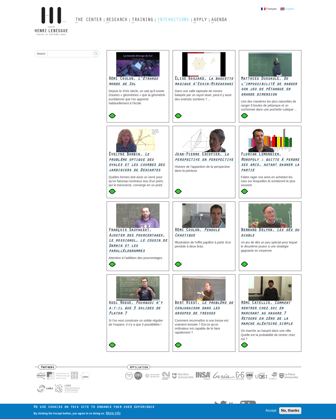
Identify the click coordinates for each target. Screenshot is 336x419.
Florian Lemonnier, (270, 162)
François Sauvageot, (138, 240)
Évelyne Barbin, (137, 162)
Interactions (173, 20)
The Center (88, 20)
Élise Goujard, (204, 81)
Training (142, 20)
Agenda (219, 20)
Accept (271, 412)
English (290, 8)
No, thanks (290, 412)
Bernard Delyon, (270, 232)
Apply (200, 20)
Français (271, 8)
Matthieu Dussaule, (269, 87)
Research (116, 20)
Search (41, 53)
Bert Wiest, (204, 308)
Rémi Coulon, (133, 81)
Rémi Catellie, (266, 313)
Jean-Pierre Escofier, (204, 157)
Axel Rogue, (135, 308)
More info (113, 414)
